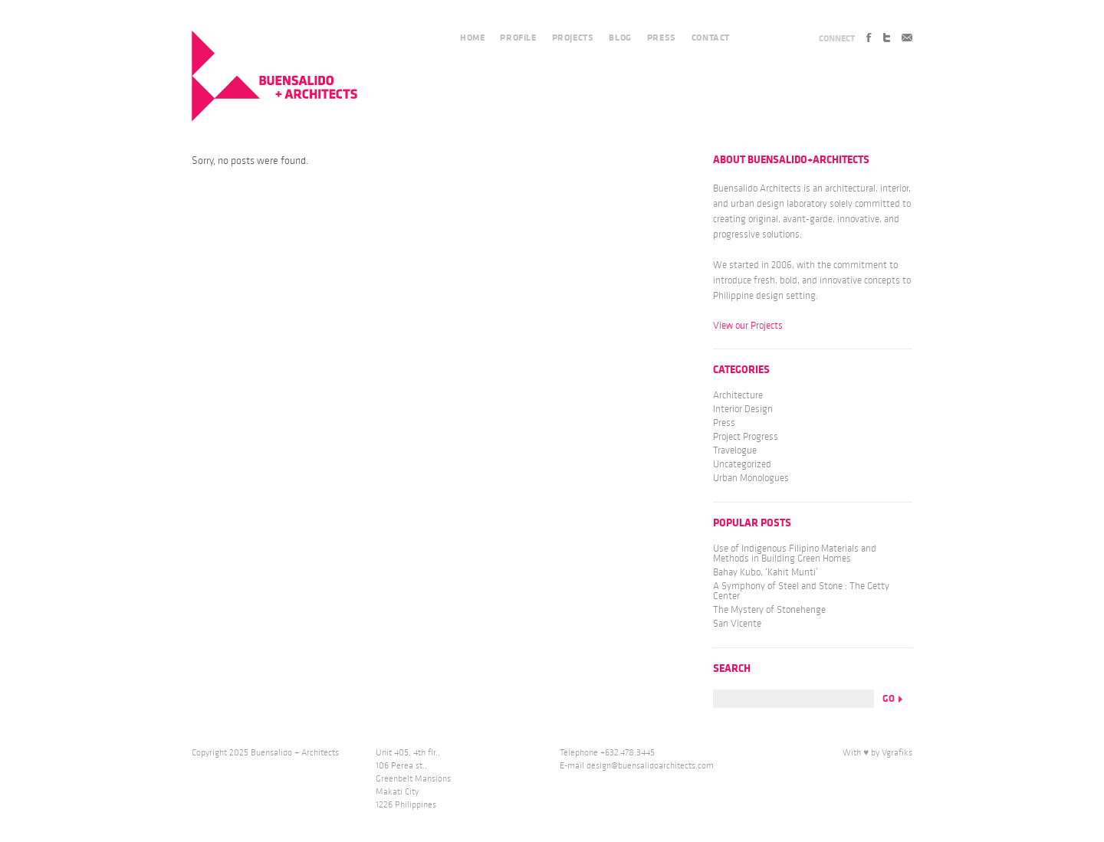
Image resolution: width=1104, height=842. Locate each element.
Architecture (738, 395)
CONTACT (711, 37)
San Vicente (737, 623)
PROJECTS (573, 37)
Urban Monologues (751, 478)
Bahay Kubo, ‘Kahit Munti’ (765, 572)
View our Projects (748, 325)
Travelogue (735, 450)
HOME (472, 37)
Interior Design (743, 409)
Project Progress (745, 436)
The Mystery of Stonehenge (769, 609)
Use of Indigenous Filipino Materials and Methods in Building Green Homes (794, 553)
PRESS (661, 37)
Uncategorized (742, 464)
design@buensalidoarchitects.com (650, 766)
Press (724, 423)
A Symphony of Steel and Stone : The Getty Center (801, 591)
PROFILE (518, 37)
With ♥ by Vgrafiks (877, 753)
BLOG (620, 37)
